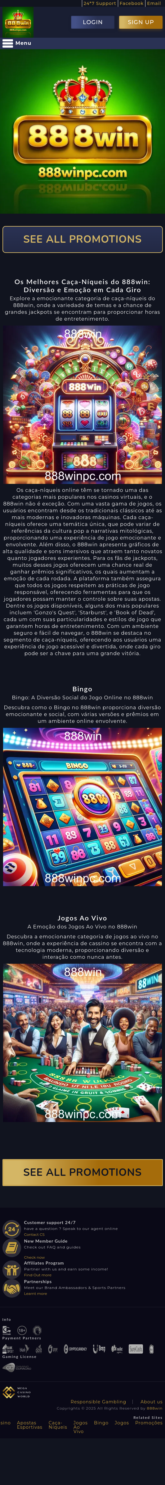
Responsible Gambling (98, 1402)
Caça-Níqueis (58, 1425)
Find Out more (38, 1275)
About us (151, 1402)
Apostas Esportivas (29, 1425)
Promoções (149, 1423)
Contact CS (34, 1234)
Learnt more (35, 1293)
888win (155, 1408)
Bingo (101, 1423)
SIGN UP (141, 22)
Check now (34, 1257)
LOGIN (93, 22)
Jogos (122, 1423)
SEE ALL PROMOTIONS (82, 239)
